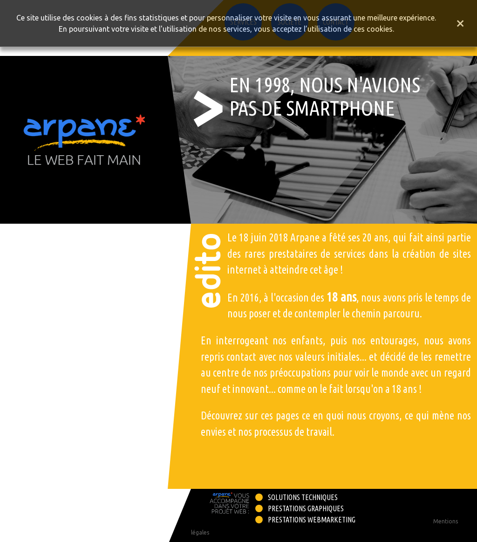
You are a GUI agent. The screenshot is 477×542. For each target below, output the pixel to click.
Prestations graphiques (306, 508)
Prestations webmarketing (311, 519)
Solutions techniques (303, 497)
